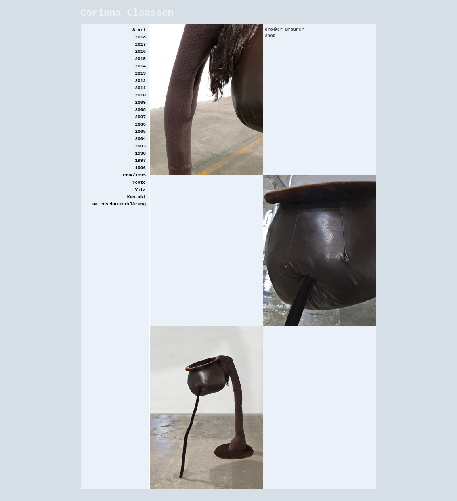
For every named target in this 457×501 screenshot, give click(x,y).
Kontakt (136, 197)
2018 (140, 37)
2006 (140, 124)
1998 (140, 153)
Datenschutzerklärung (119, 204)
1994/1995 (134, 175)
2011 (140, 88)
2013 (140, 73)
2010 (140, 95)
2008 (140, 109)
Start (139, 29)
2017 (140, 44)
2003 (140, 146)
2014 (140, 66)
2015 (140, 59)
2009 (140, 102)
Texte (139, 182)
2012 (140, 80)
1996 (140, 168)
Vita (140, 189)
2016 (140, 51)
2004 (140, 138)
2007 (140, 117)
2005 (140, 131)
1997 (140, 160)
